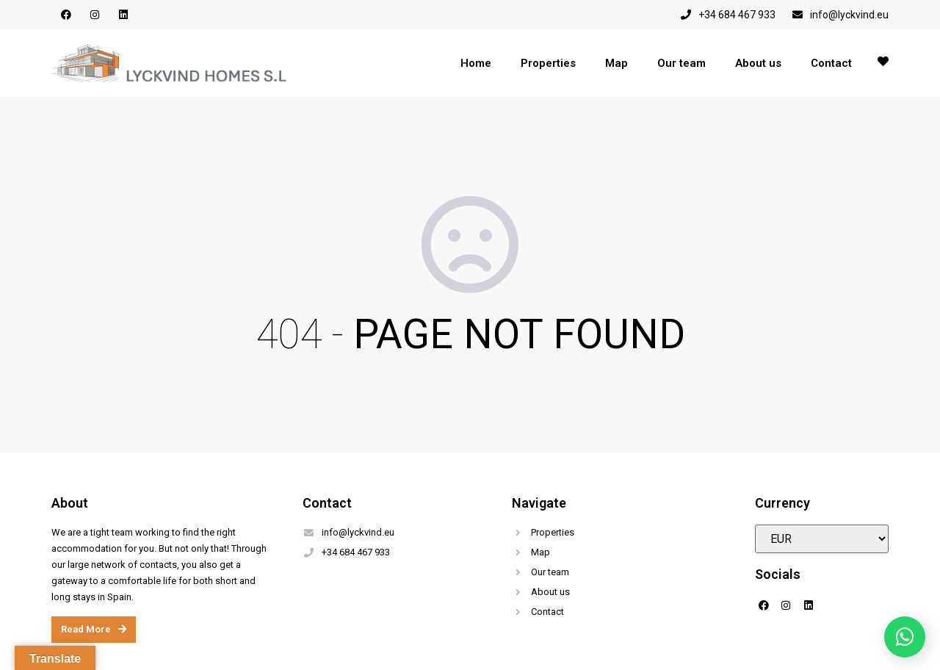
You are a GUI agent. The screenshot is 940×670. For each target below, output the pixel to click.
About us (758, 63)
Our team (681, 63)
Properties (548, 63)
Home (475, 63)
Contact (831, 63)
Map (616, 63)
